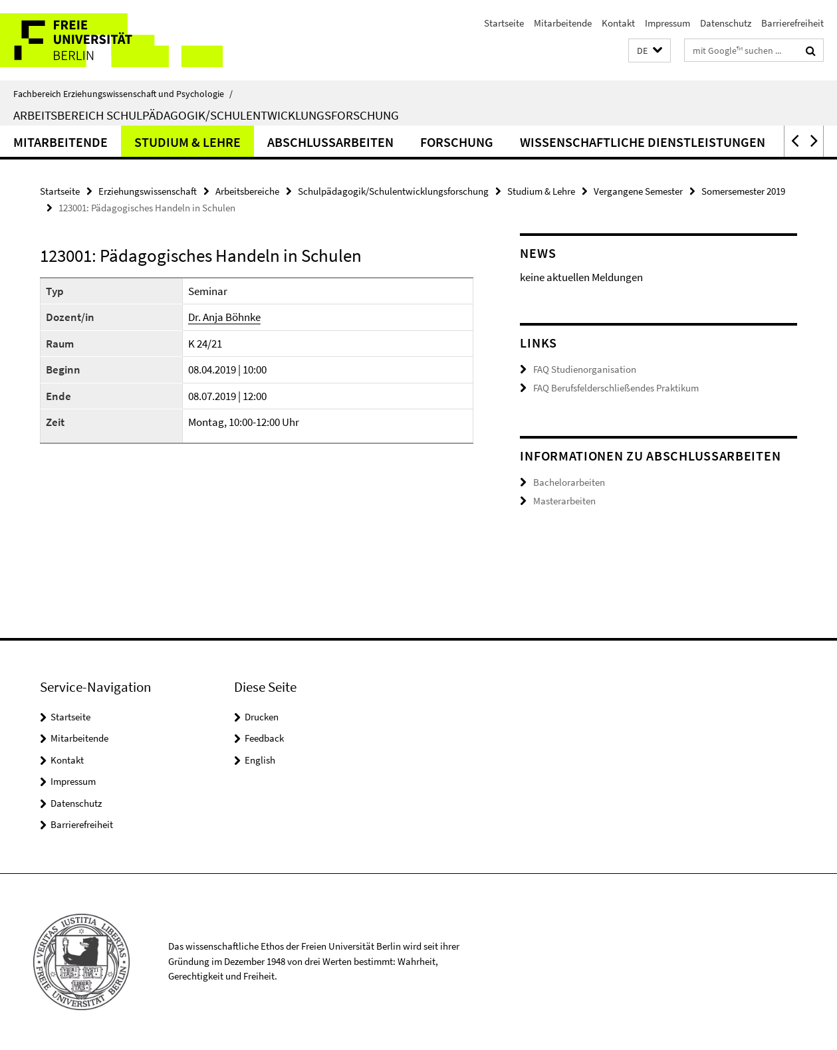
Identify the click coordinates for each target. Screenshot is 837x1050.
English (260, 760)
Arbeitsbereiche (247, 191)
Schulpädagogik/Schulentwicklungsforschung (393, 191)
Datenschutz (725, 23)
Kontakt (618, 23)
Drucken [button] (262, 716)
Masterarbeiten (564, 500)
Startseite (504, 23)
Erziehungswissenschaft (147, 191)
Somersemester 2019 (743, 191)
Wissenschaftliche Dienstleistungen (642, 142)
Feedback (264, 738)
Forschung (456, 142)
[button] (649, 51)
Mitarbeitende (563, 23)
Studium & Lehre (187, 142)
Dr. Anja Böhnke (224, 317)
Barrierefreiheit (792, 23)
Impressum (667, 23)
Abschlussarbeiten (330, 142)
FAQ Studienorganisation (584, 369)
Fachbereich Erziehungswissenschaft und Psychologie (123, 93)
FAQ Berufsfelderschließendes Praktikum (616, 387)
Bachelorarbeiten (569, 482)
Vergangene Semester (638, 191)
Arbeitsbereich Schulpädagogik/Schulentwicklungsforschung (206, 115)
